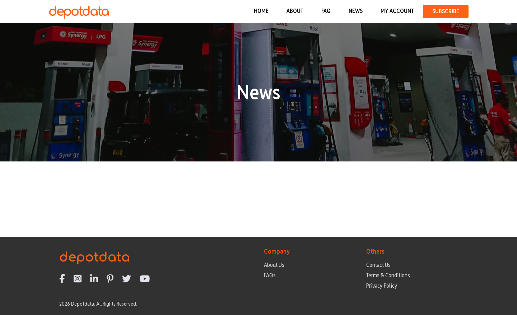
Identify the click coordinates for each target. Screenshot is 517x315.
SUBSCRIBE (445, 11)
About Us (274, 265)
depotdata (78, 11)
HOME (261, 11)
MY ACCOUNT (397, 11)
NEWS (356, 11)
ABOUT (295, 11)
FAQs (270, 275)
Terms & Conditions (388, 275)
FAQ (326, 11)
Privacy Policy (381, 286)
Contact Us (378, 265)
